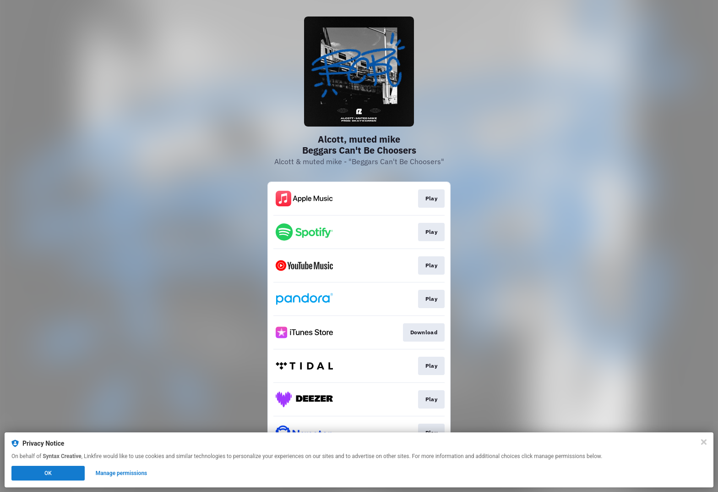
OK (48, 473)
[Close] (703, 442)
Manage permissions (121, 473)
